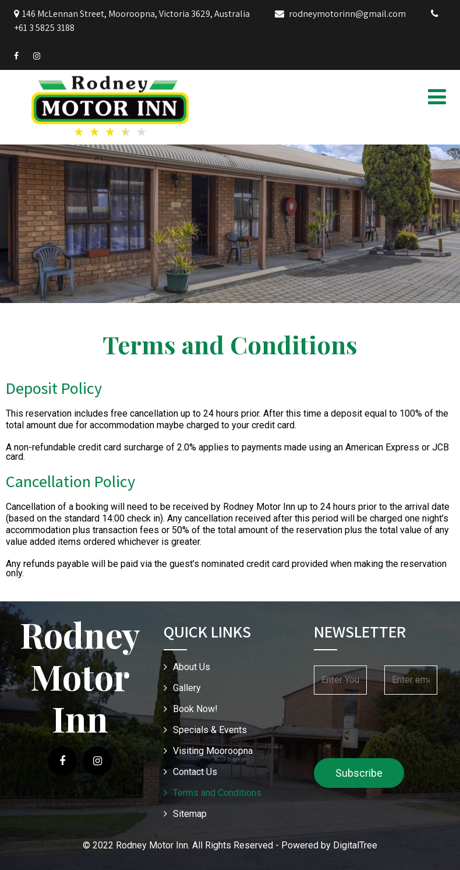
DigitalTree (355, 845)
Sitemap (190, 813)
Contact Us (195, 771)
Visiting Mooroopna (213, 750)
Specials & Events (210, 729)
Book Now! (195, 708)
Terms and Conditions (217, 792)
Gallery (187, 687)
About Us (191, 666)
